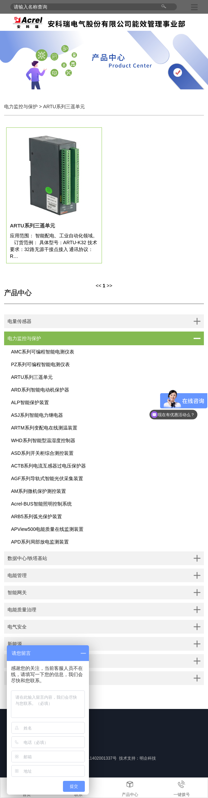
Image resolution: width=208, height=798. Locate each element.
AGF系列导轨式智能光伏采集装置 (47, 478)
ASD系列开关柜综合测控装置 (42, 453)
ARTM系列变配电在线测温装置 (44, 428)
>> (109, 285)
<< (98, 285)
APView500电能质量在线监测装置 (47, 529)
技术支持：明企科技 (137, 758)
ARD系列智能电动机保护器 (40, 389)
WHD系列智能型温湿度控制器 (43, 440)
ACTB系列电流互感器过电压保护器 (48, 466)
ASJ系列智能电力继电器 (37, 415)
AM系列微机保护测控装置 (38, 491)
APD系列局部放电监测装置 (40, 542)
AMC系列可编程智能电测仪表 (42, 351)
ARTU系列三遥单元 (32, 377)
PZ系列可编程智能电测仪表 (40, 364)
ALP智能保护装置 (30, 402)
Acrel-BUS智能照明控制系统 (41, 504)
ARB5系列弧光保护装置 (36, 516)
